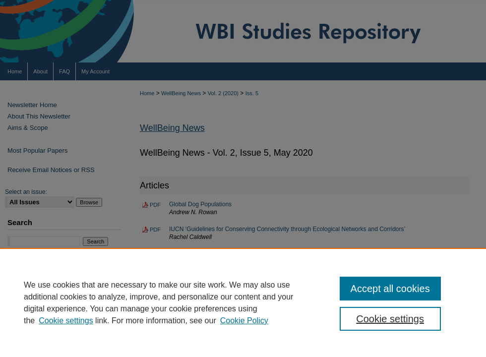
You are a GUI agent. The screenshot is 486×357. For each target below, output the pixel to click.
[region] (243, 302)
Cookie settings (66, 320)
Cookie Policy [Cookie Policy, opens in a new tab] (244, 320)
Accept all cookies (390, 288)
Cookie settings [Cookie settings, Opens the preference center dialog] (390, 318)
